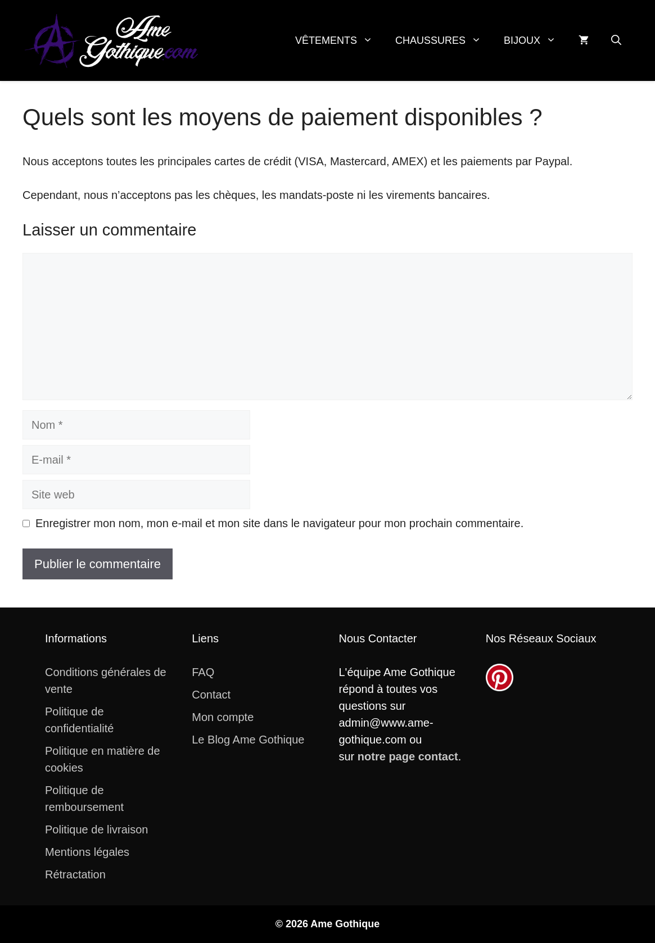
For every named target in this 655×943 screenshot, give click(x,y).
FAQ (203, 672)
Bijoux (535, 40)
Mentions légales (87, 852)
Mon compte (223, 717)
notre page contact (408, 756)
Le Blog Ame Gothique (248, 739)
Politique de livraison (96, 829)
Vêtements (339, 40)
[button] (616, 40)
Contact (211, 694)
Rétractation (75, 874)
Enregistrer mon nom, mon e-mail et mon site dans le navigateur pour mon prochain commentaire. (279, 523)
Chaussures (444, 40)
